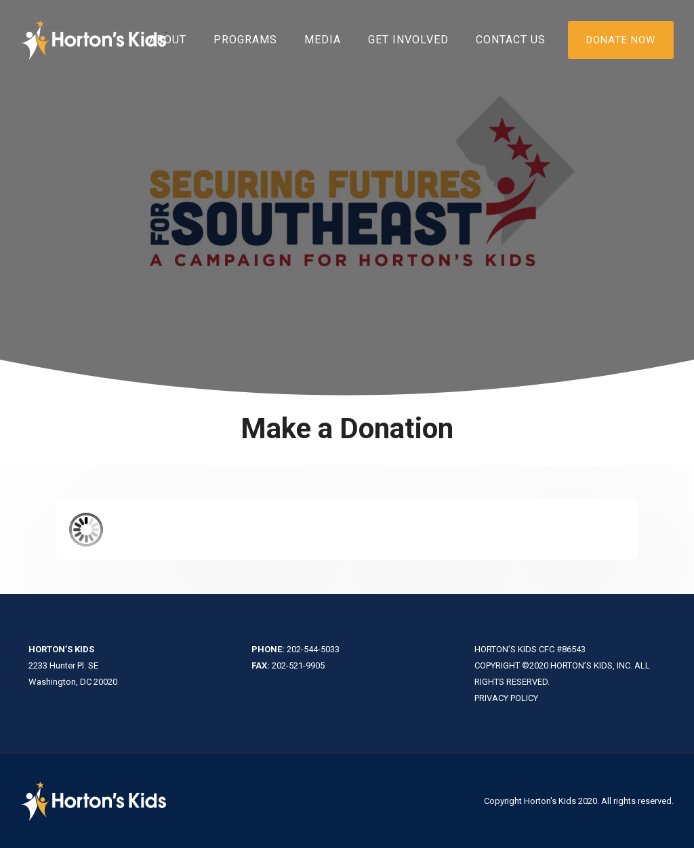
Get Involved (408, 39)
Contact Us (511, 39)
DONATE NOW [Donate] (620, 40)
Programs (245, 39)
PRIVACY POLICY (506, 698)
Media (322, 39)
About (167, 39)
